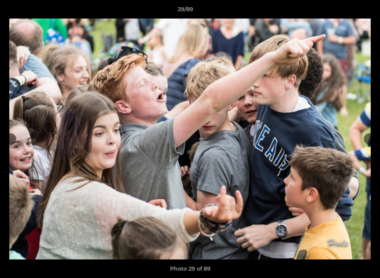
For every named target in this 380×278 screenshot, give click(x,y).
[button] (347, 11)
